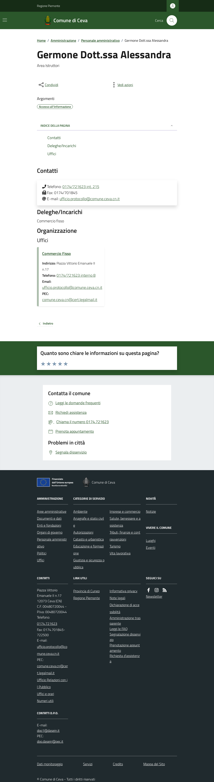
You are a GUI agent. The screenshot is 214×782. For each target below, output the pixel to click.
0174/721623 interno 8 (76, 275)
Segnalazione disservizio (125, 637)
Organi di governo (49, 532)
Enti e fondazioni (49, 525)
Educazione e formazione (88, 550)
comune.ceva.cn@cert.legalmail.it (69, 300)
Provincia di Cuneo (86, 591)
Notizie (151, 511)
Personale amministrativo (100, 40)
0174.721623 (47, 623)
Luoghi (150, 540)
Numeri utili (45, 700)
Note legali (117, 598)
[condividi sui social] (48, 84)
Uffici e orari (45, 693)
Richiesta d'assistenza (125, 658)
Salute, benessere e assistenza (125, 522)
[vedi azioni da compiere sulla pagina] (122, 84)
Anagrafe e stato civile (88, 522)
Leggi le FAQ (119, 628)
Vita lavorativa (120, 553)
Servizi (87, 764)
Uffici (40, 560)
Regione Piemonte (48, 5)
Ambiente (80, 511)
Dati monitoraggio (50, 764)
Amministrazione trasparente (125, 620)
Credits (118, 764)
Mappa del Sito (154, 764)
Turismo (115, 546)
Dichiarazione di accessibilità (124, 608)
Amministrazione (63, 40)
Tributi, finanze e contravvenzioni (125, 536)
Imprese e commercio (125, 511)
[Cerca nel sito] (170, 20)
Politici (41, 553)
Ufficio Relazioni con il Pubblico (52, 683)
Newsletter (154, 596)
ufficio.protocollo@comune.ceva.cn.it (90, 199)
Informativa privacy (123, 591)
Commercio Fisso (56, 253)
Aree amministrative (51, 511)
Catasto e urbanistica (88, 539)
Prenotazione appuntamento (125, 647)
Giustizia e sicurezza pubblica (88, 563)
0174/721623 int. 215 (80, 187)
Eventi (150, 547)
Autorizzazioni (83, 532)
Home (41, 40)
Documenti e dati (49, 518)
